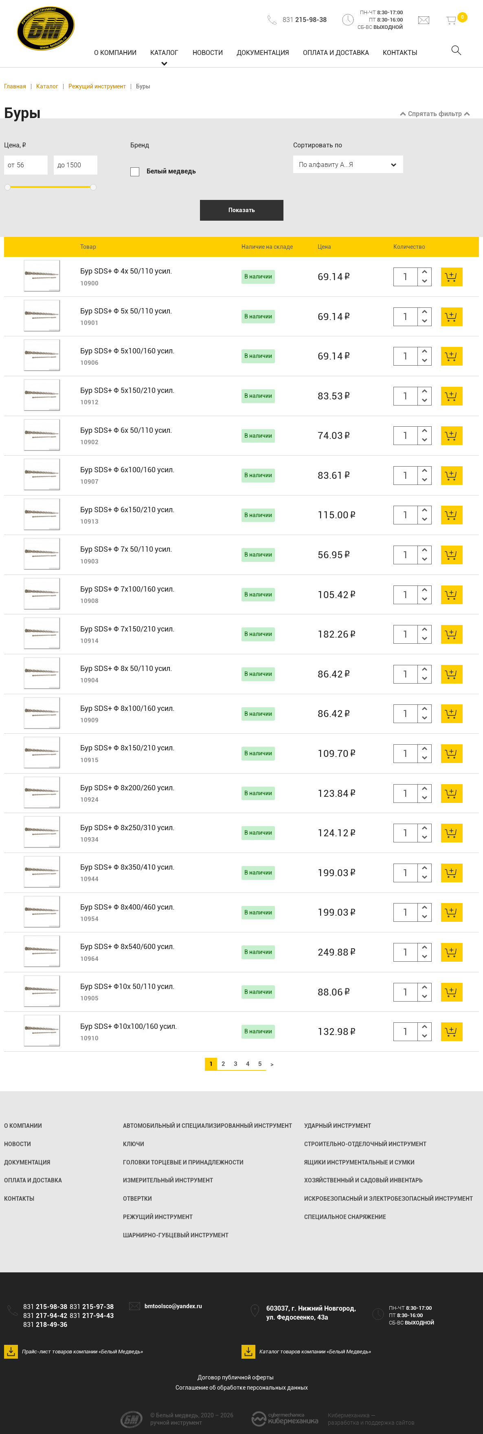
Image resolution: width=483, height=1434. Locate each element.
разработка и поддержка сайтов (371, 1419)
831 (305, 20)
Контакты (400, 53)
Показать (241, 210)
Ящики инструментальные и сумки (359, 1162)
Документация (263, 53)
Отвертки (137, 1198)
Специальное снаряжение (345, 1217)
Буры (143, 86)
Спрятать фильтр (435, 114)
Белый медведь (46, 28)
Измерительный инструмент (168, 1180)
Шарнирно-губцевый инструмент (175, 1235)
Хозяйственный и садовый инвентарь (363, 1180)
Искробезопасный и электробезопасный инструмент (388, 1198)
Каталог (164, 53)
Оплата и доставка (336, 53)
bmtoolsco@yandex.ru (173, 1306)
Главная (15, 86)
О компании (115, 53)
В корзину (452, 277)
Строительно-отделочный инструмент (365, 1144)
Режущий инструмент (97, 86)
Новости (208, 53)
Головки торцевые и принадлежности (183, 1162)
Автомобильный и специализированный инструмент (207, 1126)
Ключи (133, 1144)
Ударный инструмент (337, 1126)
